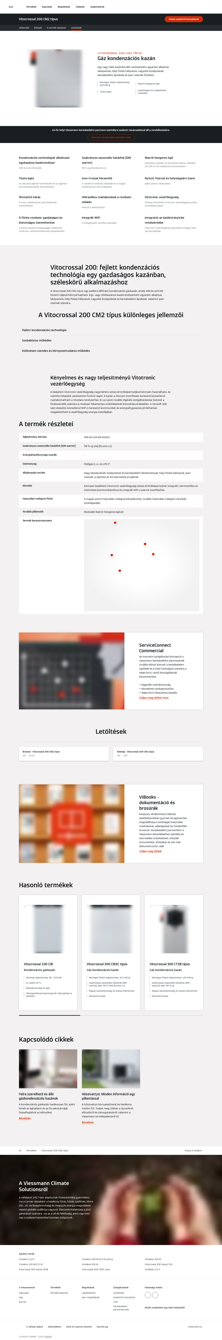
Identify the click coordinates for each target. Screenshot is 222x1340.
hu (20, 1150)
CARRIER (48, 1337)
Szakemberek (97, 6)
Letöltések (76, 27)
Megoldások (64, 6)
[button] (193, 1150)
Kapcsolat (47, 6)
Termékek (31, 6)
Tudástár (80, 6)
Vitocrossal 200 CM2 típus (54, 1150)
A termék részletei (56, 27)
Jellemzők (24, 27)
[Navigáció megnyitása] (11, 7)
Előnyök (38, 27)
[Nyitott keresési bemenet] (201, 7)
